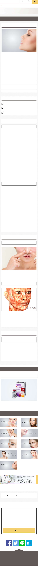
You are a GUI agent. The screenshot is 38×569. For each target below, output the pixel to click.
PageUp (19, 550)
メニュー (19, 5)
